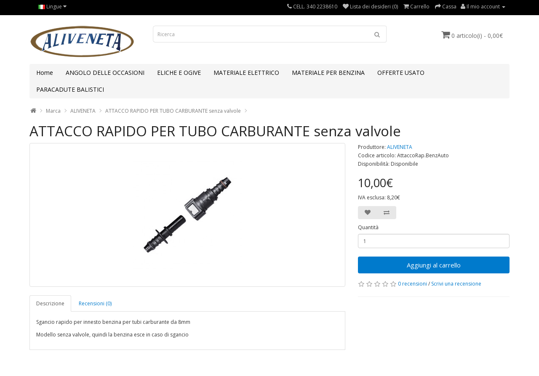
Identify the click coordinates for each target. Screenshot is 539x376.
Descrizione (50, 303)
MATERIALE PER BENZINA (328, 73)
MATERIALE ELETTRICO (246, 73)
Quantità (368, 227)
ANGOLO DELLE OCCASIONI (105, 73)
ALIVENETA (83, 110)
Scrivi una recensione (456, 283)
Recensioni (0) (95, 303)
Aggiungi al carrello (434, 265)
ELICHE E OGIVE (179, 73)
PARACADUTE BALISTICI (70, 89)
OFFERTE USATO (400, 73)
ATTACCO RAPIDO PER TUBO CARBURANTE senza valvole (173, 110)
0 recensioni (412, 283)
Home (44, 73)
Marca (53, 110)
